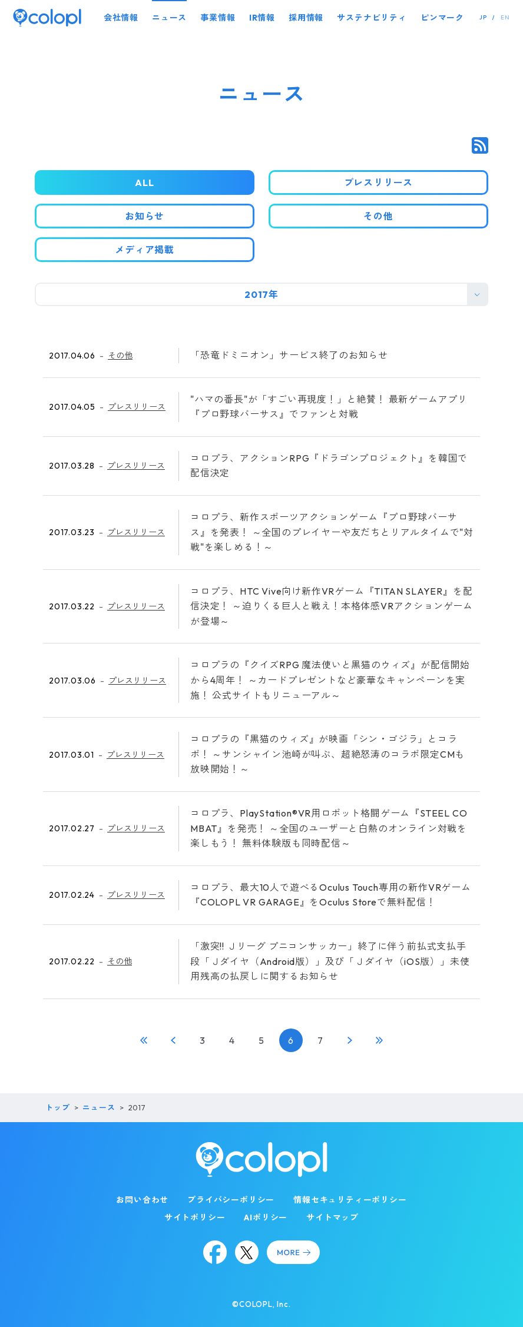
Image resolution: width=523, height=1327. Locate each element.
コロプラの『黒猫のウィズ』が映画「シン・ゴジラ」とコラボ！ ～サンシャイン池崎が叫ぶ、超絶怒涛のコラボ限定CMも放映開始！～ (327, 754)
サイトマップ (332, 1217)
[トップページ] (47, 17)
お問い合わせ (142, 1200)
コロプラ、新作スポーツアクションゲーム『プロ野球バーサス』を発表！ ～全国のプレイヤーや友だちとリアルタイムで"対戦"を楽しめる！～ (332, 532)
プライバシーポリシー (230, 1200)
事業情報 (217, 17)
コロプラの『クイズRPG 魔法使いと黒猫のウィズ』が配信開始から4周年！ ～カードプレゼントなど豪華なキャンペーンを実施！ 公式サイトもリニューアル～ (330, 680)
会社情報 (121, 17)
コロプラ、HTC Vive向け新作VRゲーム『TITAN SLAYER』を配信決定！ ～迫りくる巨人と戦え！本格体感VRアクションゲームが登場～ (331, 606)
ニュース (169, 17)
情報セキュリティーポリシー (349, 1200)
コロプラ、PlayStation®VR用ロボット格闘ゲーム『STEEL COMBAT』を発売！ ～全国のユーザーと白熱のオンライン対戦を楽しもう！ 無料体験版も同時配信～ (328, 828)
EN (505, 17)
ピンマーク (442, 17)
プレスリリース (136, 407)
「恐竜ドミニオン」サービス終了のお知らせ (289, 355)
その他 (120, 355)
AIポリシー (265, 1217)
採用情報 (306, 17)
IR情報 (262, 17)
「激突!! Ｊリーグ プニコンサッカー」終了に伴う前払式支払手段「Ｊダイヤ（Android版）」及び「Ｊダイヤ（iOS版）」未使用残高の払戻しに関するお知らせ (329, 961)
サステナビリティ (371, 17)
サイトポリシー (195, 1217)
